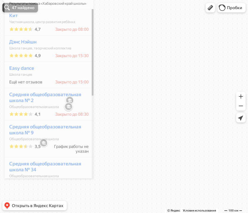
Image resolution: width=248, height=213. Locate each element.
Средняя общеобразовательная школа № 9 (42, 147)
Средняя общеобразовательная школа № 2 (42, 115)
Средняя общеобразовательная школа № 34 (42, 184)
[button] (210, 7)
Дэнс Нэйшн (19, 59)
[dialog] (45, 105)
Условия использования (199, 210)
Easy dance (18, 85)
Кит (10, 33)
